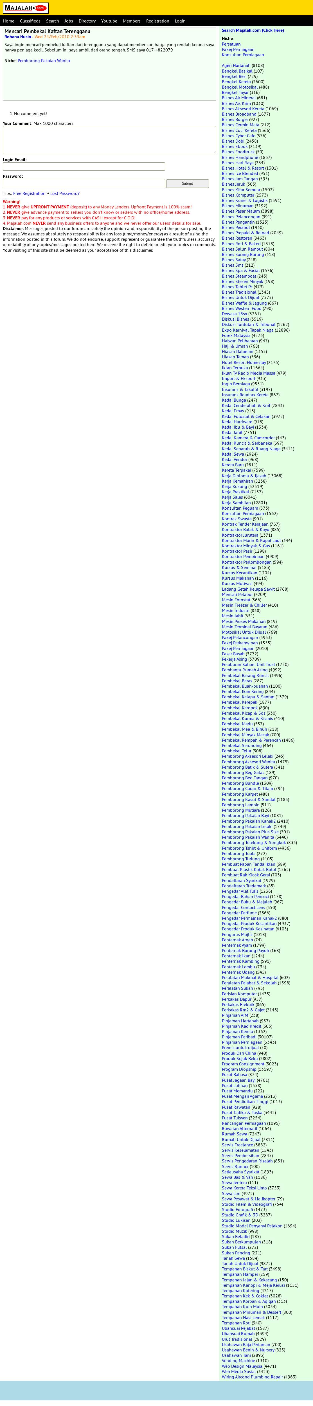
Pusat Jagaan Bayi (239, 1080)
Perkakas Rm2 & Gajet (243, 1010)
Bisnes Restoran (237, 238)
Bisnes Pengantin (238, 222)
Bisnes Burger (235, 119)
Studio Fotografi (237, 1209)
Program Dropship (239, 1069)
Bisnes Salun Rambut (242, 249)
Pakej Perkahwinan (240, 642)
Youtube (109, 21)
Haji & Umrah (235, 346)
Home (8, 21)
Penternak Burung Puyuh (245, 950)
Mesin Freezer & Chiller (244, 605)
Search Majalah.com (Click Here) (253, 30)
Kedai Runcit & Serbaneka (247, 443)
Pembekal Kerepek (239, 702)
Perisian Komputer (239, 993)
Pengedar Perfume (239, 912)
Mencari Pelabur (237, 594)
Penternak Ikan (236, 956)
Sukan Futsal (234, 1247)
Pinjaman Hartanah (240, 1020)
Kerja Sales (232, 497)
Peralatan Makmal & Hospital (250, 977)
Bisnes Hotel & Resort (243, 168)
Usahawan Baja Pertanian (246, 1344)
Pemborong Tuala (239, 853)
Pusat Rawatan (236, 1107)
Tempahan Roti (236, 1323)
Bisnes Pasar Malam (241, 211)
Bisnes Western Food (242, 308)
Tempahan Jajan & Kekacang (249, 1280)
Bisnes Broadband (239, 114)
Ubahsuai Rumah (238, 1333)
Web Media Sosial (239, 1371)
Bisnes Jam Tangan (240, 178)
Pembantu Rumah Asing (245, 669)
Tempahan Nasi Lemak (243, 1317)
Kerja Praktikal (235, 491)
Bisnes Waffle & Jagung (244, 303)
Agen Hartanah (236, 65)
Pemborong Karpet (240, 794)
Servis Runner (235, 1166)
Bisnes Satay (234, 259)
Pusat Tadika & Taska (242, 1112)
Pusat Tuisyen (235, 1118)
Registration (157, 21)
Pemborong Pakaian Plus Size (250, 831)
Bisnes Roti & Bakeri (241, 243)
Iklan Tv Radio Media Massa (248, 373)
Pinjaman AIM (235, 1015)
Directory (87, 21)
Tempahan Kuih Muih (242, 1306)
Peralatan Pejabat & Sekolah (249, 983)
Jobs (69, 21)
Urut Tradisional (237, 1339)
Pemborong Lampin (241, 804)
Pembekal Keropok (240, 707)
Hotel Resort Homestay (244, 362)
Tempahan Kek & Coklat (245, 1296)
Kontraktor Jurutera (240, 535)
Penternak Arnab (237, 939)
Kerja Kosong (234, 486)
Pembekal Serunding (242, 745)
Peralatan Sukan (237, 988)
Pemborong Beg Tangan (245, 777)
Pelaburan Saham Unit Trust (248, 664)
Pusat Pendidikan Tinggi (245, 1101)
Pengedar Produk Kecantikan (249, 923)
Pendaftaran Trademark (244, 885)
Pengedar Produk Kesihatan (248, 929)
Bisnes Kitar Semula (241, 189)
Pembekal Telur (236, 750)
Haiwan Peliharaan (240, 340)
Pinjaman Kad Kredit (241, 1026)
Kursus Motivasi (237, 583)
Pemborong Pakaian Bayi (245, 815)
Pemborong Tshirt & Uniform (249, 848)
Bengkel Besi (234, 76)
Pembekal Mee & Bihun (244, 729)
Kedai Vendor (234, 459)
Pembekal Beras (237, 680)
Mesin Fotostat (236, 599)
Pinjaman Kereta (237, 1031)
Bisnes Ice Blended (240, 173)
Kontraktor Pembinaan (243, 556)
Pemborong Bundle (240, 783)
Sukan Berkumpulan (241, 1242)
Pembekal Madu (237, 723)
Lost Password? (65, 193)
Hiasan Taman (235, 356)
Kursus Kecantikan (239, 572)
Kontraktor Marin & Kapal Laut (251, 540)
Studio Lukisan (236, 1220)
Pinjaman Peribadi (239, 1037)
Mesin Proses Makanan (244, 621)
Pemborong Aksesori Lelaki (247, 756)
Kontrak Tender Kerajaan (245, 524)
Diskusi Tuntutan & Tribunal (249, 324)
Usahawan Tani (236, 1355)
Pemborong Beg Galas (243, 772)
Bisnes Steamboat (239, 276)
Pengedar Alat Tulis (240, 891)
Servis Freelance (237, 1145)
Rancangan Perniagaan (244, 1123)
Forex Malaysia (236, 335)
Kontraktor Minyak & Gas (246, 545)
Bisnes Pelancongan (241, 216)
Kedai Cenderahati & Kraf (246, 405)
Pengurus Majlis (237, 934)
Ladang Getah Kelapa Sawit (248, 589)
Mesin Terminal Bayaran (244, 626)
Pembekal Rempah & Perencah (251, 740)
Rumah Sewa (234, 1134)
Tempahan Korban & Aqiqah (249, 1301)
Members (132, 21)
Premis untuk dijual (240, 1047)
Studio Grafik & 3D (240, 1215)
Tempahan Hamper (240, 1274)
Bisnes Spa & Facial (241, 270)
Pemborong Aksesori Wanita (248, 761)
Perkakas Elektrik (238, 1004)
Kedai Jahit (232, 432)
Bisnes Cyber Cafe (238, 135)
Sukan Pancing (236, 1253)
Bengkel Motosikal (240, 87)
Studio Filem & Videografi (247, 1204)
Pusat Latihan (235, 1085)
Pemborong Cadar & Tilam (247, 788)
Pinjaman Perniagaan (242, 1042)
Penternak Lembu (238, 966)
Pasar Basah (233, 653)
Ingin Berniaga (236, 383)
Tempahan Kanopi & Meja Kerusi (253, 1285)
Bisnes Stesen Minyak (242, 281)
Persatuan (231, 44)
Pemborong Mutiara (241, 810)
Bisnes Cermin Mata (240, 124)
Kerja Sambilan (236, 502)
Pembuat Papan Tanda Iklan (248, 864)
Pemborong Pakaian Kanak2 (249, 821)
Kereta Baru (233, 464)
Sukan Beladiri (236, 1236)
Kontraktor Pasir (237, 551)
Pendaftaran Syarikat (241, 880)
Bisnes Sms (233, 265)
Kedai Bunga (234, 400)
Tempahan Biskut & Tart (245, 1269)
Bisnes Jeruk (233, 184)
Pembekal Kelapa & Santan (248, 696)
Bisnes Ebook (235, 146)
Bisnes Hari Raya (238, 162)
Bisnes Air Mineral (239, 97)
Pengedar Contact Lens (243, 907)
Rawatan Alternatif (239, 1128)
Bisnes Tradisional (239, 292)
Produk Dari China (239, 1053)
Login (180, 21)
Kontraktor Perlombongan (247, 562)
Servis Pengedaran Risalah (247, 1161)
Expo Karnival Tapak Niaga (248, 330)
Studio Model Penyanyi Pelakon (252, 1226)
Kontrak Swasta (237, 518)
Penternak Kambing (241, 961)
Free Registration (29, 193)
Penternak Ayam (237, 945)
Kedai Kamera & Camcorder (248, 437)
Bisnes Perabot (236, 227)
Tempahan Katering (240, 1290)
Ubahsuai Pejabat (238, 1328)
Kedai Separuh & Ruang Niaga (251, 448)
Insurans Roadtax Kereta (245, 394)
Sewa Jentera (234, 1182)
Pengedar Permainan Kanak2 (249, 918)
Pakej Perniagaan (238, 49)
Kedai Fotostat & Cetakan (246, 416)
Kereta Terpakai (236, 470)
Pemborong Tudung (241, 858)
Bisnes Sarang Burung (243, 254)
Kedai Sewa (233, 454)
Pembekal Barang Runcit (245, 675)
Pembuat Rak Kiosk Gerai (246, 875)
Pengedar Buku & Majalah (247, 902)
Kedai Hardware (237, 421)
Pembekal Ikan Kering (243, 691)
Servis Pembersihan (240, 1155)
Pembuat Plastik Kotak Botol (249, 869)
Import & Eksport (238, 378)
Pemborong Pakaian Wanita (44, 60)
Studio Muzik (234, 1231)
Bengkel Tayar (235, 92)
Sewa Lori (231, 1193)
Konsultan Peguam (240, 508)
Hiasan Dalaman (237, 351)
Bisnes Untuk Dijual (240, 297)
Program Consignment (243, 1064)
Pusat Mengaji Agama (242, 1096)
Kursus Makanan (238, 578)
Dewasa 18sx (234, 313)
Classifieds (30, 21)
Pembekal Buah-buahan (245, 686)
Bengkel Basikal (237, 71)
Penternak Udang (238, 972)
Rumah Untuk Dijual (241, 1139)
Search (52, 21)
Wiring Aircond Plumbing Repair (252, 1377)
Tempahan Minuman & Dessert (251, 1312)
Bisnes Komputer (238, 195)
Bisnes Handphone (240, 157)
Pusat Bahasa (234, 1074)
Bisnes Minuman (238, 205)
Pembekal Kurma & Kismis (247, 718)
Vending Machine (238, 1360)
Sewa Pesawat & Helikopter (248, 1199)
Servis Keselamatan (240, 1150)
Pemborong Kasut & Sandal (249, 799)
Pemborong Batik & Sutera (247, 767)
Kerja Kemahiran (237, 481)
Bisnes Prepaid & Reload (245, 232)
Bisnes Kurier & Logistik (245, 200)
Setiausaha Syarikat (240, 1172)
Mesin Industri (235, 610)
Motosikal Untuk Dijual (244, 632)
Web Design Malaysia (242, 1366)
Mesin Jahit (232, 615)
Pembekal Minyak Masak (245, 734)
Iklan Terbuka (235, 367)
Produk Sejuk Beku (240, 1058)
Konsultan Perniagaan (243, 54)
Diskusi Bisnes (235, 319)
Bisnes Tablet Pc (237, 286)
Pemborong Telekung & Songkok (254, 842)
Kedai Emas (233, 410)
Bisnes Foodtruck (238, 151)
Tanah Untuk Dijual (240, 1263)
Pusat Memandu (237, 1091)
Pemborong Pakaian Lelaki (247, 826)
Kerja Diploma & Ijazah (244, 475)
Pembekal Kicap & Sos (243, 713)
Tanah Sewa (233, 1258)
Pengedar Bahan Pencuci (245, 896)
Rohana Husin (17, 37)
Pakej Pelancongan (240, 637)
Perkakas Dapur (236, 999)
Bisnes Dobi (233, 141)
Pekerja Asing (234, 659)
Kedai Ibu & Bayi (238, 427)
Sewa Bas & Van (237, 1177)
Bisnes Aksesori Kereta (243, 108)
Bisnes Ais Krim (236, 103)
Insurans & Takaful (240, 389)
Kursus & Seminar (239, 567)
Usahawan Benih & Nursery (248, 1350)
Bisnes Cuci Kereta (239, 130)
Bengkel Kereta (236, 81)
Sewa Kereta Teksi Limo (244, 1188)
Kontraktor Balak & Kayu (245, 529)
